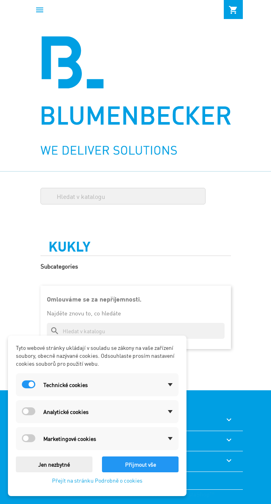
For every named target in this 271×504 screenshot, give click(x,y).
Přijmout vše (140, 464)
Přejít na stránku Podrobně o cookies (97, 480)
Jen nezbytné (54, 464)
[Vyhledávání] (123, 196)
